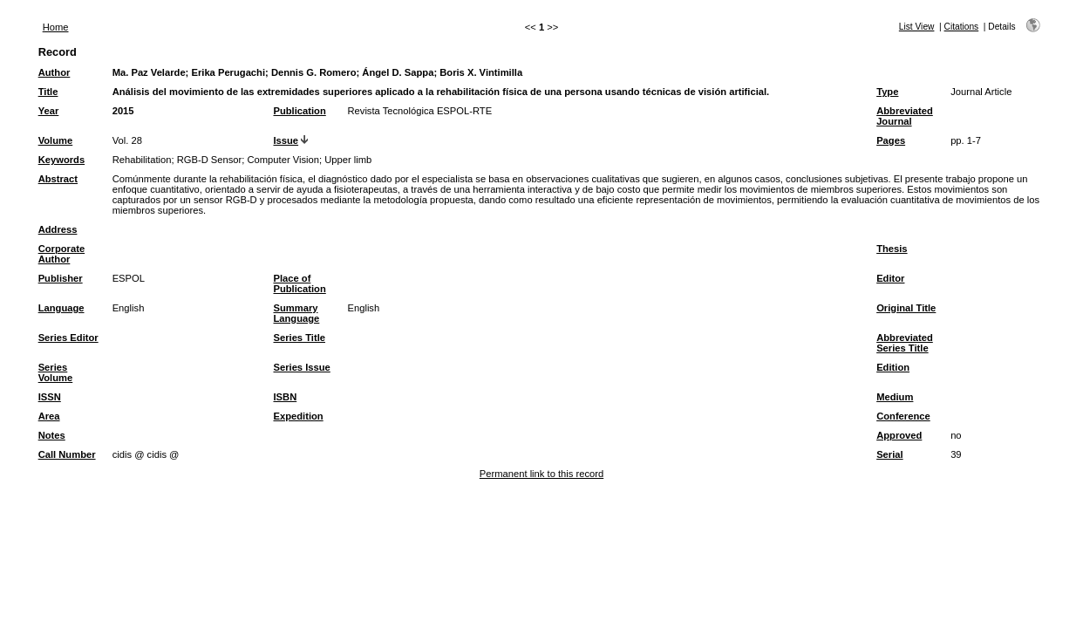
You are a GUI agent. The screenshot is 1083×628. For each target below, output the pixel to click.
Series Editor (68, 337)
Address (58, 229)
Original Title (906, 308)
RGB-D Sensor (209, 159)
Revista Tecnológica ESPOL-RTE (419, 111)
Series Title (299, 337)
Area (49, 416)
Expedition (298, 416)
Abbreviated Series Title (904, 342)
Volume (55, 140)
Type (887, 91)
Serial (889, 454)
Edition (892, 367)
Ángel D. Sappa (397, 72)
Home (56, 27)
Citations (961, 26)
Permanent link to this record (541, 473)
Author (54, 72)
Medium (894, 397)
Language (61, 308)
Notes (51, 435)
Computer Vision (284, 159)
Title (48, 91)
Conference (903, 416)
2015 (123, 111)
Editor (890, 278)
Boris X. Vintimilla (480, 72)
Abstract (58, 179)
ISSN (49, 397)
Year (48, 111)
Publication (299, 111)
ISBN (284, 397)
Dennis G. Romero (314, 72)
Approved (899, 435)
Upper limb (347, 159)
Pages (890, 140)
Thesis (891, 248)
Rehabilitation (142, 159)
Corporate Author (61, 253)
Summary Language (296, 313)
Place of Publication (299, 283)
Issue (285, 140)
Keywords (61, 159)
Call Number (67, 454)
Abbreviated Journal (904, 116)
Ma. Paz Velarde (149, 72)
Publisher (60, 278)
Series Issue (301, 367)
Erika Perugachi (228, 72)
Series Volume (55, 372)
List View (917, 26)
